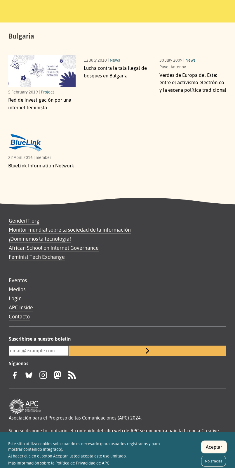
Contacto (19, 316)
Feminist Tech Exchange (37, 257)
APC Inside (21, 307)
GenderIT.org (24, 220)
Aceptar (214, 449)
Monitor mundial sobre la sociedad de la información (70, 229)
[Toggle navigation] (210, 10)
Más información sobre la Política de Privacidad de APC (58, 465)
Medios (17, 289)
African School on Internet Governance (54, 248)
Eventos (18, 280)
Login (15, 298)
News (115, 60)
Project (47, 91)
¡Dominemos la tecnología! (40, 238)
